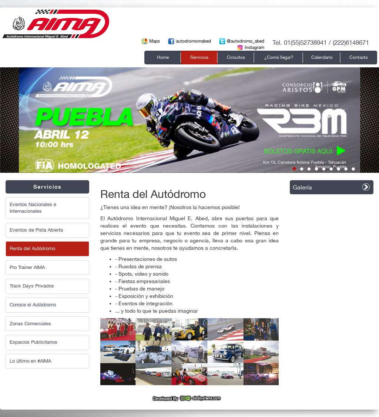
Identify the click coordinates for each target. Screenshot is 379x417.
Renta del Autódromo (32, 248)
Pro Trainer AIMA (27, 267)
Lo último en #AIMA (30, 361)
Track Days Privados (32, 286)
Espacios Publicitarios (33, 342)
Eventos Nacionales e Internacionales (33, 208)
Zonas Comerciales (30, 323)
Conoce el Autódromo (33, 304)
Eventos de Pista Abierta (36, 230)
